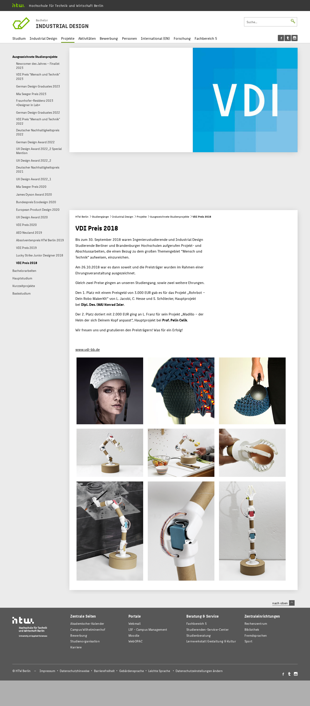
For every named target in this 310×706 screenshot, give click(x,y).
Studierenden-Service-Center (207, 629)
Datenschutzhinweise (74, 670)
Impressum (47, 670)
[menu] (288, 38)
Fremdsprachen (256, 635)
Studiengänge (100, 216)
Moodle (133, 635)
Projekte (67, 38)
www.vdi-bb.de (87, 349)
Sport (248, 641)
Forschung (182, 38)
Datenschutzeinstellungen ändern (199, 670)
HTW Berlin (81, 216)
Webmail (134, 623)
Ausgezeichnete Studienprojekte (169, 216)
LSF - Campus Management (147, 629)
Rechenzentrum (256, 623)
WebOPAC (135, 641)
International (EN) (155, 38)
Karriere (76, 647)
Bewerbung (109, 38)
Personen (129, 38)
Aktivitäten (87, 38)
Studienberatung (198, 635)
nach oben (283, 602)
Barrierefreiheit (104, 670)
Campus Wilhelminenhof (87, 629)
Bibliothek (252, 629)
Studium (19, 38)
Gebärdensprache (131, 670)
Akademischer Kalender (87, 623)
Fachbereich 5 (206, 38)
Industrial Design (43, 38)
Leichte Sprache (159, 670)
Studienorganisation (85, 641)
